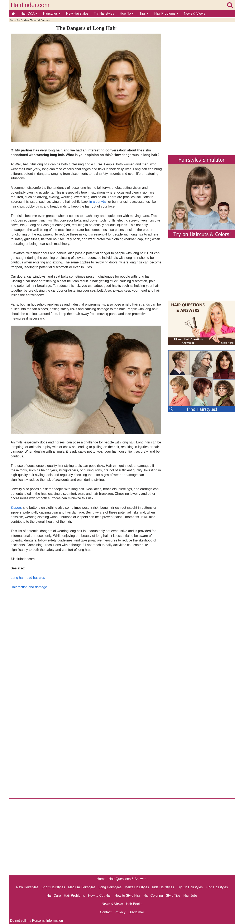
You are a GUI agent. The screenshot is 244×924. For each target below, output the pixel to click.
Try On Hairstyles (190, 887)
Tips (143, 13)
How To (127, 13)
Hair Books (134, 904)
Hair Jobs (190, 895)
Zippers (16, 507)
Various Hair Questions (39, 20)
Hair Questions (22, 20)
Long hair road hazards (28, 577)
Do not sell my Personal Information (36, 920)
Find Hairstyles (217, 887)
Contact (105, 912)
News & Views (194, 13)
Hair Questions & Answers (128, 879)
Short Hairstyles (53, 887)
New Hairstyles (77, 13)
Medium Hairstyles (82, 887)
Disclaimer (136, 912)
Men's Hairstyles (137, 887)
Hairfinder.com (30, 5)
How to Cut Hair (100, 895)
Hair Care (54, 895)
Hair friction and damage (29, 587)
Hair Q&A (28, 13)
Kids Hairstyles (163, 887)
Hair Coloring (153, 895)
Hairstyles (52, 13)
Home (12, 20)
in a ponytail (98, 201)
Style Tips (173, 895)
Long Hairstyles (110, 887)
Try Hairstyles (104, 13)
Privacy (120, 912)
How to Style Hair (127, 895)
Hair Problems (166, 13)
